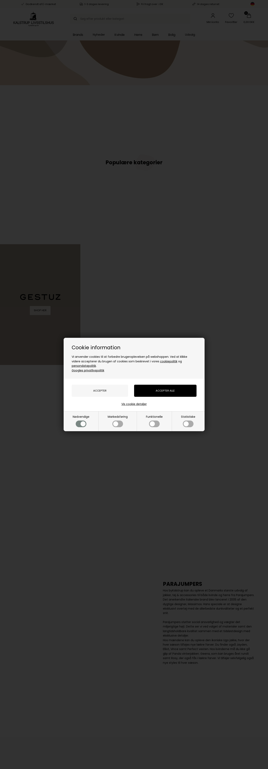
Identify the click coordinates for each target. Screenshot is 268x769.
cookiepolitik (168, 361)
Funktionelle (154, 421)
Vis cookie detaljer (134, 404)
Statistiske (188, 421)
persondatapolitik (84, 366)
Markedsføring (118, 421)
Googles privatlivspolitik (88, 370)
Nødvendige (81, 421)
